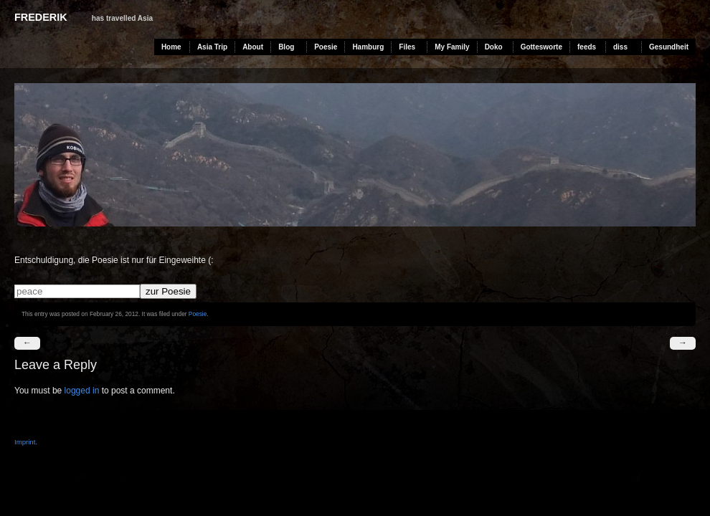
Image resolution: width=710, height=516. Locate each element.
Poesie (325, 47)
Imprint (24, 442)
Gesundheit (668, 47)
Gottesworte (541, 47)
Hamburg (368, 47)
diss (620, 47)
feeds (586, 47)
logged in (82, 391)
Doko (494, 47)
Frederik (40, 17)
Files (407, 47)
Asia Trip (212, 47)
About (252, 47)
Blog (286, 47)
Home (171, 47)
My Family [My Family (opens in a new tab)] (452, 47)
